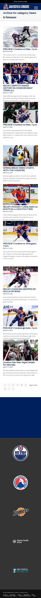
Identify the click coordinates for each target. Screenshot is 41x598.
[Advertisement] (20, 417)
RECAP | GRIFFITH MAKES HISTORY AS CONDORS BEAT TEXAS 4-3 (17, 88)
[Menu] (35, 7)
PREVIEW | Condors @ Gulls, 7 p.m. (20, 328)
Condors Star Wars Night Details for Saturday (19, 363)
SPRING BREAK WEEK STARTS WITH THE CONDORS (18, 169)
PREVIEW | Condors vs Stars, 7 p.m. (20, 49)
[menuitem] (30, 7)
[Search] (30, 7)
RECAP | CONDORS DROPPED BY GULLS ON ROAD (19, 290)
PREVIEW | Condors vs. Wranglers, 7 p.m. (20, 244)
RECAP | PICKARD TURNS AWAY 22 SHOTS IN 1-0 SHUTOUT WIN (20, 208)
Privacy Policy (24, 592)
